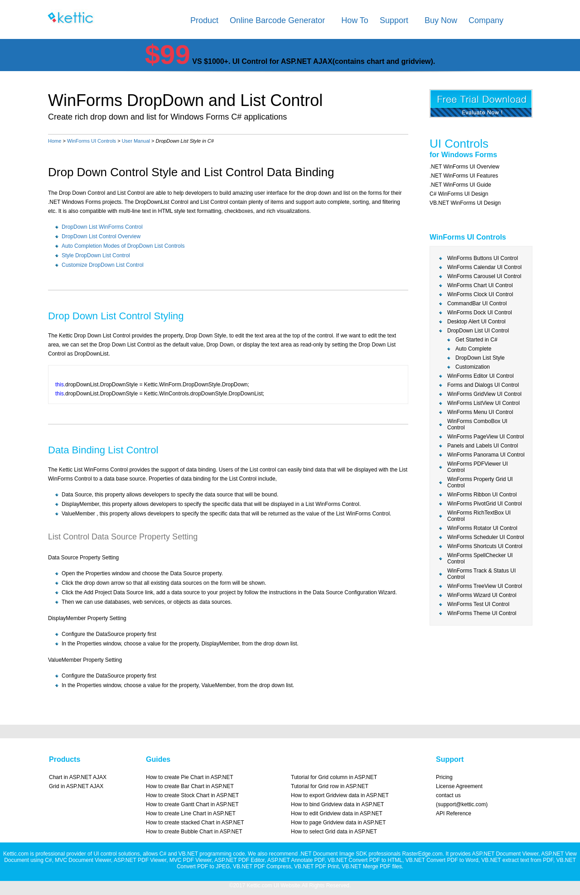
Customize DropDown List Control (103, 265)
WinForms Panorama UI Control (486, 455)
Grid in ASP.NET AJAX (76, 786)
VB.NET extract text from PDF (517, 860)
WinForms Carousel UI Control (484, 276)
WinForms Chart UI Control (480, 285)
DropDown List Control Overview (101, 236)
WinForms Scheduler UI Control (485, 537)
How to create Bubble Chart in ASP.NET (194, 831)
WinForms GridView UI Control (484, 394)
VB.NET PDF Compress (262, 866)
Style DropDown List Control (96, 255)
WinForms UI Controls (91, 141)
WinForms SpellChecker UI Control (480, 558)
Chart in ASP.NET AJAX (77, 777)
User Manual (136, 141)
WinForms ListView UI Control (483, 403)
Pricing (444, 777)
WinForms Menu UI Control (480, 412)
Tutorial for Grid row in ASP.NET (329, 786)
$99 (167, 54)
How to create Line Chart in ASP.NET (191, 813)
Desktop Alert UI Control (476, 321)
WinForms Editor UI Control (480, 376)
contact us (448, 795)
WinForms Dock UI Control (479, 312)
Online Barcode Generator (277, 20)
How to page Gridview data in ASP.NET (338, 822)
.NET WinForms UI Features (464, 176)
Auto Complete (473, 349)
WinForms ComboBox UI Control (477, 424)
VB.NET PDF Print (316, 866)
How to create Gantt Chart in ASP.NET (192, 804)
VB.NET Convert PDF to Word (442, 860)
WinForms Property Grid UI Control (480, 482)
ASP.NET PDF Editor (239, 860)
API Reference (453, 813)
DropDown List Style (480, 358)
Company (486, 20)
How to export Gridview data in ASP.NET (340, 795)
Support (394, 20)
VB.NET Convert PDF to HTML (365, 860)
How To (354, 20)
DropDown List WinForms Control (102, 227)
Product (204, 20)
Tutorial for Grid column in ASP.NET (334, 777)
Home (54, 141)
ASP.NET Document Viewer (505, 854)
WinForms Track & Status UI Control (481, 574)
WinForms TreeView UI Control (484, 586)
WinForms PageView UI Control (485, 436)
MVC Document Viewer (83, 860)
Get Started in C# (476, 340)
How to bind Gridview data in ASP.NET (337, 804)
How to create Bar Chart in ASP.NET (190, 786)
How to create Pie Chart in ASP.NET (189, 777)
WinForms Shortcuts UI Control (484, 546)
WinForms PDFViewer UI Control (477, 467)
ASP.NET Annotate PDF (295, 860)
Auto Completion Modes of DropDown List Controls (123, 246)
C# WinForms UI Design (459, 194)
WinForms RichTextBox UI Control (479, 516)
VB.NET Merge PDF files (371, 866)
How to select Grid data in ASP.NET (334, 831)
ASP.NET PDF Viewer (140, 860)
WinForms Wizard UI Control (482, 595)
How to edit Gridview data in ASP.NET (336, 813)
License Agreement (459, 786)
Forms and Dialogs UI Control (483, 385)
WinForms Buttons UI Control (482, 258)
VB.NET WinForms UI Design (465, 203)
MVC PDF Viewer (190, 860)
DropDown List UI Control (478, 330)
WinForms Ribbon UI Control (482, 494)
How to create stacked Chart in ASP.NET (195, 822)
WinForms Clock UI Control (480, 294)
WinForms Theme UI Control (481, 613)
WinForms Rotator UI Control (482, 528)
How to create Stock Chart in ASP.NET (192, 795)
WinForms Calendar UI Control (484, 267)
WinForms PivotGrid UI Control (484, 503)
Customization (472, 367)
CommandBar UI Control (477, 303)
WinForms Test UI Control (478, 604)
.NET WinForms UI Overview (464, 167)
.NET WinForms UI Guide (460, 185)
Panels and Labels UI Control (482, 446)
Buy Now (441, 20)
